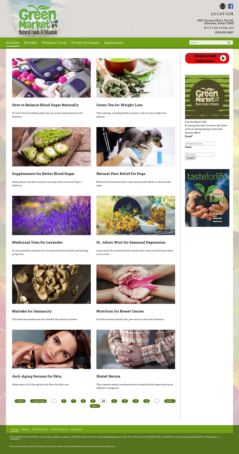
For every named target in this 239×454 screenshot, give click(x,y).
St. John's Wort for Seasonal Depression (131, 242)
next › (170, 401)
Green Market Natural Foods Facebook (231, 6)
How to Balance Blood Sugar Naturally (45, 105)
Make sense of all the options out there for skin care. (40, 384)
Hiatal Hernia (108, 376)
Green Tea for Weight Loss (119, 105)
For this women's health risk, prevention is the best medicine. (130, 319)
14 (146, 401)
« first (20, 401)
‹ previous (38, 401)
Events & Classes (85, 42)
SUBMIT (190, 158)
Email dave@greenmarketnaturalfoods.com (223, 6)
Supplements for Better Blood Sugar (43, 173)
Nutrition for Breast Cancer (120, 311)
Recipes (30, 42)
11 (114, 401)
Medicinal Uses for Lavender (37, 242)
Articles (12, 42)
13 (135, 401)
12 (124, 401)
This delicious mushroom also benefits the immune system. (44, 319)
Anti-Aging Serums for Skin (37, 376)
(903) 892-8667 (224, 32)
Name (188, 147)
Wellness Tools (54, 42)
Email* (189, 136)
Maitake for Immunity (32, 311)
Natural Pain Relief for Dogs (120, 173)
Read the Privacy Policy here (103, 446)
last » (95, 406)
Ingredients (113, 42)
